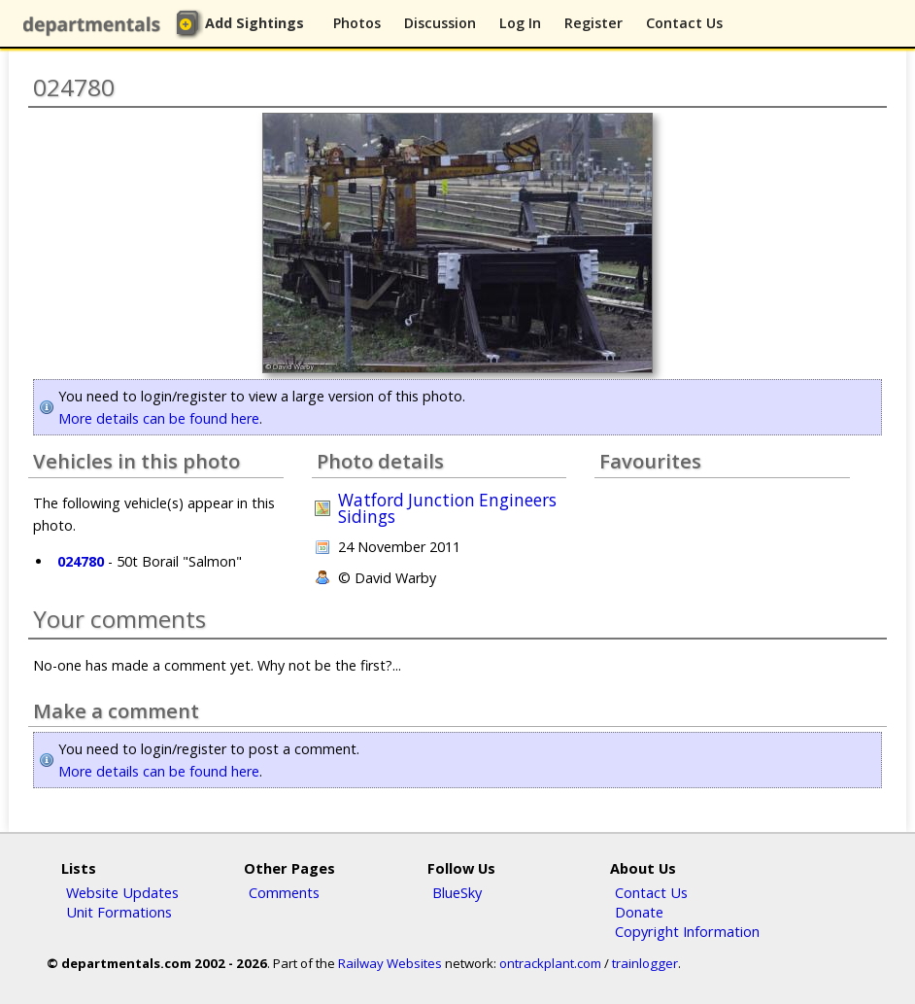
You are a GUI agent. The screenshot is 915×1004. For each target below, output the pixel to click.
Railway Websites (390, 963)
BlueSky (457, 892)
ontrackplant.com (550, 963)
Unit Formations (119, 911)
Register (593, 23)
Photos (357, 23)
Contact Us (684, 23)
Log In (520, 23)
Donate (639, 911)
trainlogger (645, 963)
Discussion (440, 23)
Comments (284, 892)
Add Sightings (254, 23)
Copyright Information (687, 931)
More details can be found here (158, 418)
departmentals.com (95, 24)
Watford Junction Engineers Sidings (447, 508)
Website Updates (122, 892)
